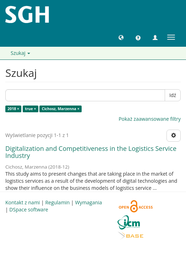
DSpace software (28, 209)
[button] (121, 37)
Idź (172, 95)
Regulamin (57, 202)
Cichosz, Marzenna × (61, 108)
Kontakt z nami (22, 202)
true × (30, 108)
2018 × (13, 108)
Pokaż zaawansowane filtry (150, 118)
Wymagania (88, 202)
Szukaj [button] (20, 53)
